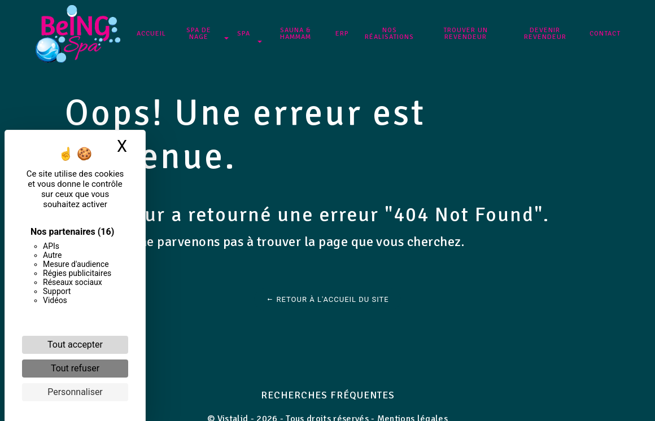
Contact (603, 33)
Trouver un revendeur (465, 34)
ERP (343, 33)
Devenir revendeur (544, 34)
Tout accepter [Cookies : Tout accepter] (75, 344)
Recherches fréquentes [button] (328, 395)
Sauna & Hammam (296, 34)
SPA (244, 33)
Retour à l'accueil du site (327, 299)
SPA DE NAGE (199, 34)
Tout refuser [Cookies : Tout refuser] (75, 368)
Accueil (152, 33)
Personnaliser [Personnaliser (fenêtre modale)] (75, 392)
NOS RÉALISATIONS (389, 34)
